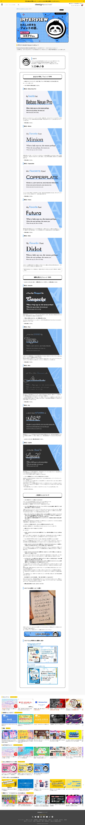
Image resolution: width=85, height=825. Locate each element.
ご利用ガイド (50, 819)
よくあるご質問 (55, 819)
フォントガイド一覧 (18, 712)
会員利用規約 (36, 819)
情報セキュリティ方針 (29, 819)
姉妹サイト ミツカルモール (28, 821)
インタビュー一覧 (20, 761)
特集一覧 (7, 728)
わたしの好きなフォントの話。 (23, 8)
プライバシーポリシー (21, 819)
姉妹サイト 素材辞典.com (45, 821)
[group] (9, 704)
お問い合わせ (61, 819)
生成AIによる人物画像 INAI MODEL (56, 821)
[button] (1, 1)
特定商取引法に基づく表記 (43, 819)
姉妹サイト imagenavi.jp (36, 821)
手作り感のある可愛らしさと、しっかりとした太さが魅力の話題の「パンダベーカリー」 (42, 1)
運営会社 (65, 819)
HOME (17, 8)
